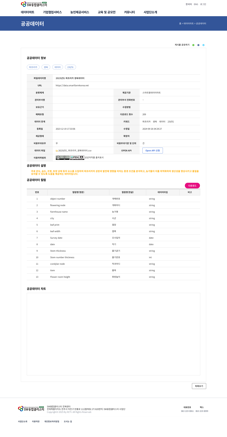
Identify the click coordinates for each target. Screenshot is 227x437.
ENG (196, 4)
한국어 (189, 4)
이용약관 (35, 422)
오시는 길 (68, 422)
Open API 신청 (152, 151)
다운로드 (192, 187)
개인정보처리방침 (51, 422)
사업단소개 (22, 422)
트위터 (201, 45)
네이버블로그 (169, 45)
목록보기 (199, 387)
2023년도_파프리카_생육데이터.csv (74, 151)
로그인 (203, 4)
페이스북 (186, 45)
